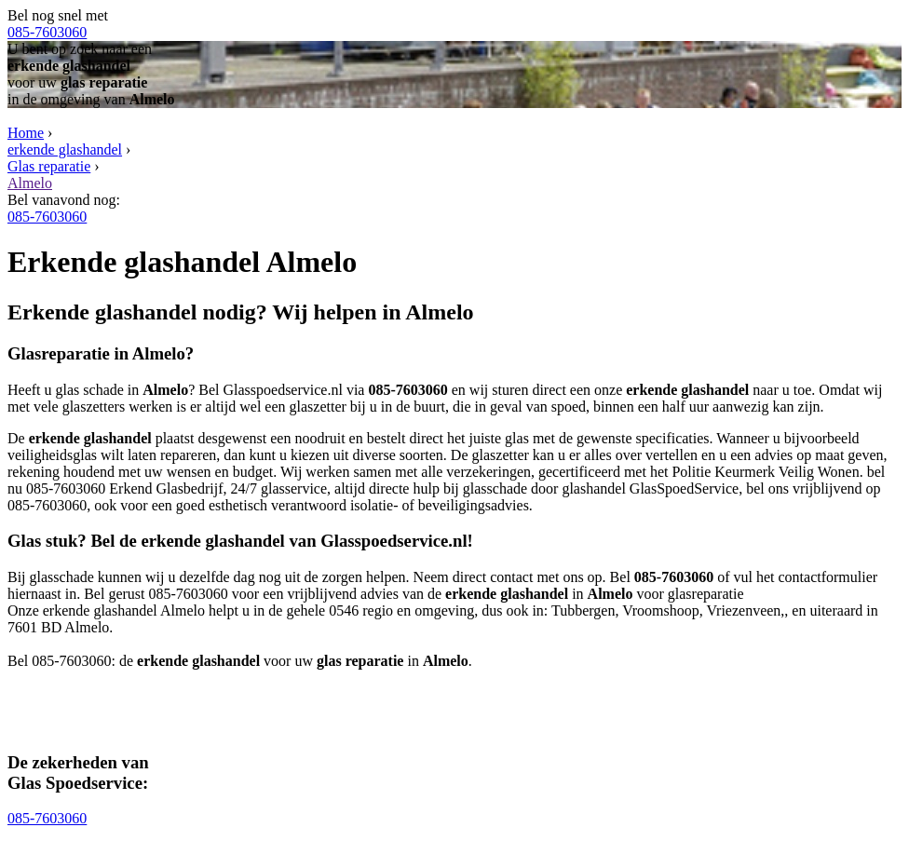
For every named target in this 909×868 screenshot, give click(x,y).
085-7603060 (47, 32)
